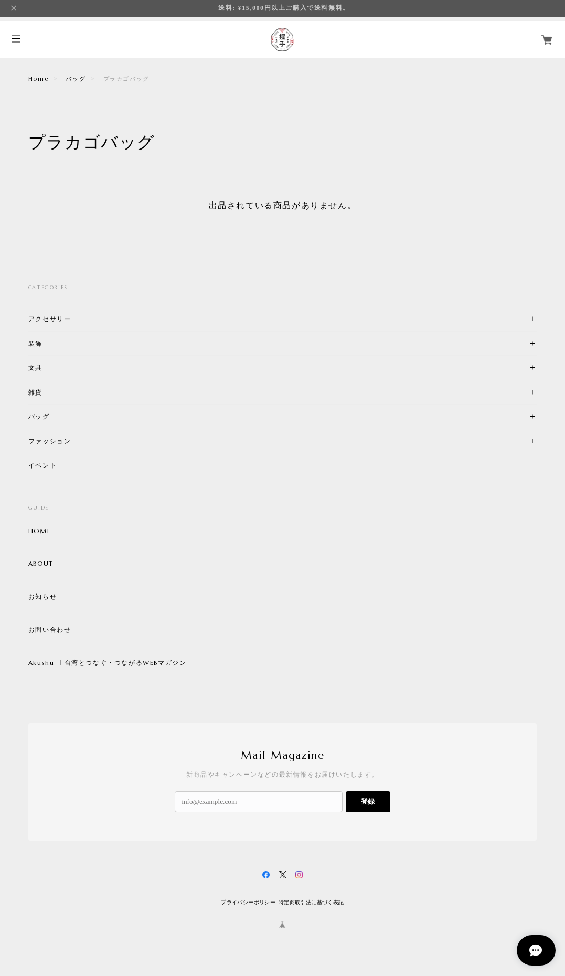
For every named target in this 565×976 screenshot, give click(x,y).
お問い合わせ (49, 629)
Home (38, 78)
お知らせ (42, 596)
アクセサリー (49, 319)
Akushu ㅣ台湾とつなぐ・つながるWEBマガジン (107, 662)
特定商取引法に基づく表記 (311, 902)
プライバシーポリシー (248, 902)
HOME (39, 531)
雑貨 (35, 392)
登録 (368, 801)
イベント (42, 465)
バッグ (76, 78)
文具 (35, 368)
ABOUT (41, 563)
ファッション (49, 441)
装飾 (35, 343)
